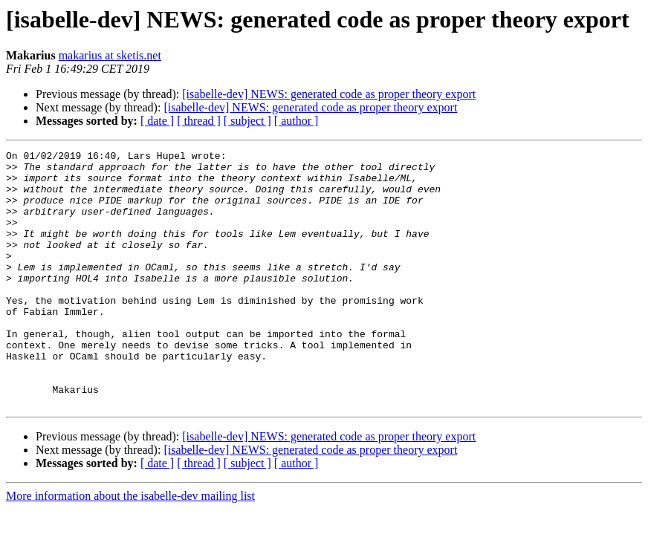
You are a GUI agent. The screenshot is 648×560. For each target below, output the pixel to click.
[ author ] (296, 120)
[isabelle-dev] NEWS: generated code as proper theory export (329, 94)
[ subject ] (247, 120)
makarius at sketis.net (110, 55)
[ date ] (157, 120)
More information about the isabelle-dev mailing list (130, 547)
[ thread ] (199, 120)
